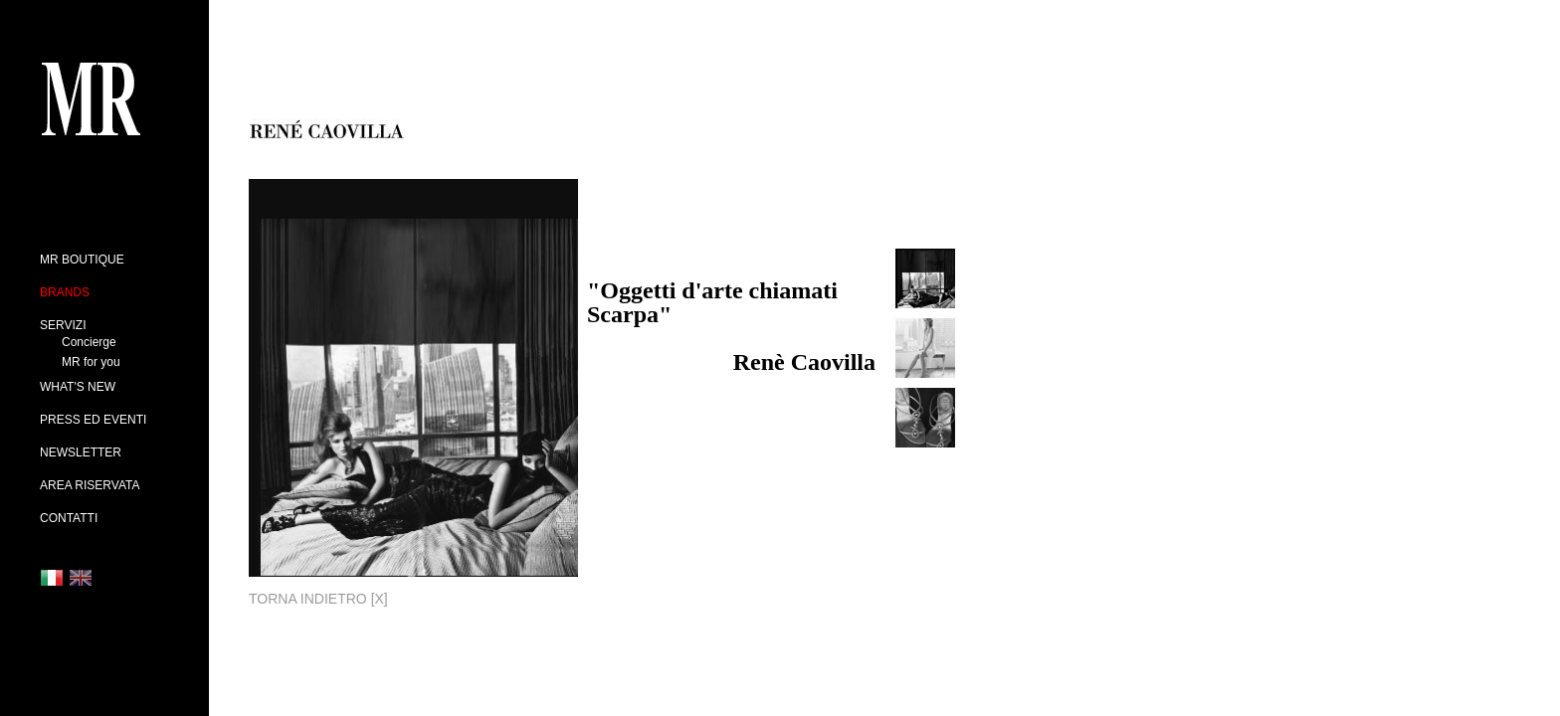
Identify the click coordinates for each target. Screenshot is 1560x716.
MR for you (91, 362)
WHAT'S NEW (77, 387)
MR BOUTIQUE (82, 260)
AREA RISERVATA (89, 485)
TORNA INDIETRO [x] (318, 599)
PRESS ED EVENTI (93, 420)
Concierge (89, 342)
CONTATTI (69, 518)
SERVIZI (63, 325)
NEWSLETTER (80, 452)
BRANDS (65, 292)
